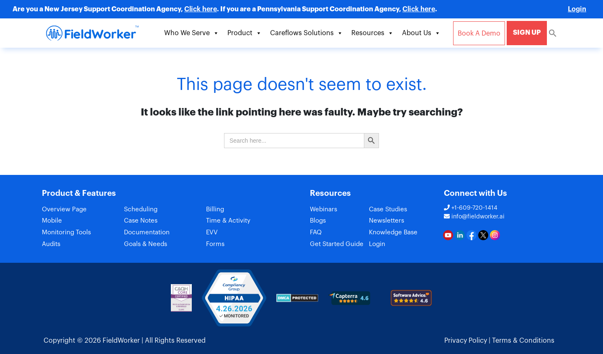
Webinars (323, 209)
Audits (51, 244)
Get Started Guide (336, 244)
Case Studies (388, 209)
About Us (421, 33)
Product (244, 33)
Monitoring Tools (66, 233)
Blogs (318, 221)
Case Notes (140, 221)
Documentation (147, 233)
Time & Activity (228, 221)
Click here (200, 9)
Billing (215, 209)
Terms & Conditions (523, 340)
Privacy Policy (465, 340)
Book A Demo (479, 33)
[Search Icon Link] (553, 32)
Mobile (52, 221)
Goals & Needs (145, 244)
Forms (215, 244)
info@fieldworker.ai (474, 217)
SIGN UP (527, 32)
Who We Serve (191, 33)
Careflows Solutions (306, 33)
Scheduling (140, 209)
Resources (372, 33)
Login (577, 9)
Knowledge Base (393, 233)
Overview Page (64, 209)
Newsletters (386, 221)
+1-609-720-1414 (470, 208)
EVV (212, 233)
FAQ (316, 233)
